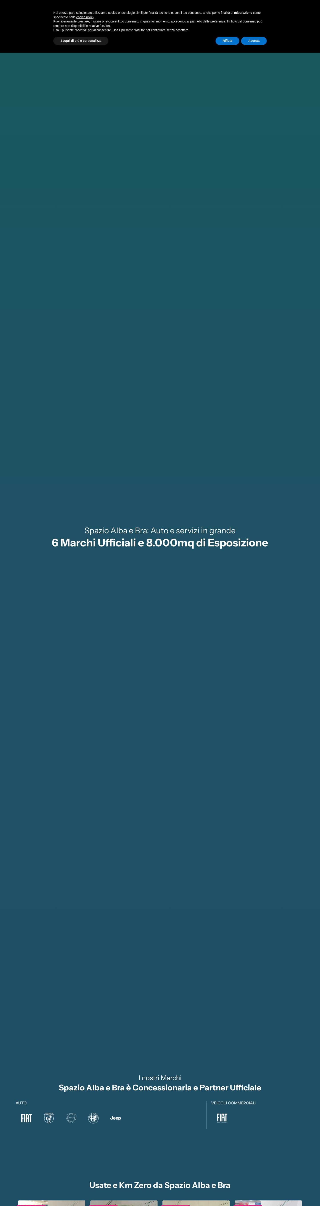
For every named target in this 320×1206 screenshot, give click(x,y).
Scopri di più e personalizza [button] (80, 1194)
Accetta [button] (254, 1194)
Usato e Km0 (186, 12)
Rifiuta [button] (227, 1194)
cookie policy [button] (85, 1170)
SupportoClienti (248, 12)
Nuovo (162, 12)
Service (210, 12)
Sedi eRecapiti (278, 12)
